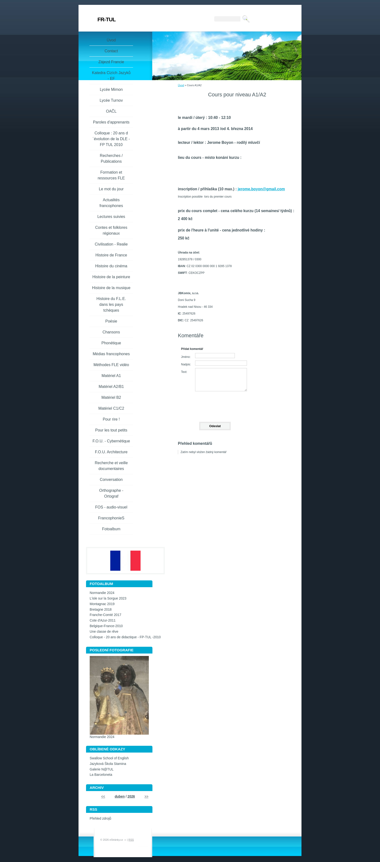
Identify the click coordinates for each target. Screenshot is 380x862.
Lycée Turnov (111, 100)
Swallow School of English (109, 758)
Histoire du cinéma (111, 266)
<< (103, 796)
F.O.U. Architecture (111, 452)
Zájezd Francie (111, 62)
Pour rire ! (111, 419)
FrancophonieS (111, 518)
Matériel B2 (111, 397)
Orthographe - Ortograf (111, 493)
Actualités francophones (111, 203)
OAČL (111, 111)
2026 (131, 796)
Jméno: (185, 357)
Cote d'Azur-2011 (103, 620)
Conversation (111, 479)
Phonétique (111, 343)
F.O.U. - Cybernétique (111, 441)
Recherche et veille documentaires (111, 466)
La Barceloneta (101, 775)
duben (120, 796)
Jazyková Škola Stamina (108, 764)
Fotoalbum (111, 529)
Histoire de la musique (111, 288)
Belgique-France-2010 (106, 626)
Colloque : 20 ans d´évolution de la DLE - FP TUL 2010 (111, 139)
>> (146, 796)
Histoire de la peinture (111, 277)
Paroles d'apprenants (111, 122)
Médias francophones (111, 354)
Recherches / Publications (111, 158)
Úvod (181, 85)
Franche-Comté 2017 (105, 615)
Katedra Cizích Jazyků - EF (111, 76)
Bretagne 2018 (101, 609)
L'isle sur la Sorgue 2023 (108, 598)
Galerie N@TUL (101, 769)
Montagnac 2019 (102, 604)
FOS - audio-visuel (111, 507)
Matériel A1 (111, 376)
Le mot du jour (111, 189)
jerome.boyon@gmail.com (261, 189)
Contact (111, 51)
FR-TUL (106, 19)
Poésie (111, 321)
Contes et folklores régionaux (111, 230)
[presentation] (215, 404)
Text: (184, 372)
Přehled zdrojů (100, 818)
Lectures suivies (111, 217)
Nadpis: (186, 364)
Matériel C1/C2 (111, 408)
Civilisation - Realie (111, 244)
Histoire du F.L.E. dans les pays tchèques (111, 304)
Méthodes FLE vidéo (111, 365)
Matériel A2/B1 (111, 387)
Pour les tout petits (111, 430)
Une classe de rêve (104, 631)
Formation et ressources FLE (111, 175)
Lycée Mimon (111, 89)
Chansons (111, 332)
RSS (131, 839)
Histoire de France (111, 255)
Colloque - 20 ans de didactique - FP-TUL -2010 (125, 637)
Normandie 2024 (102, 593)
